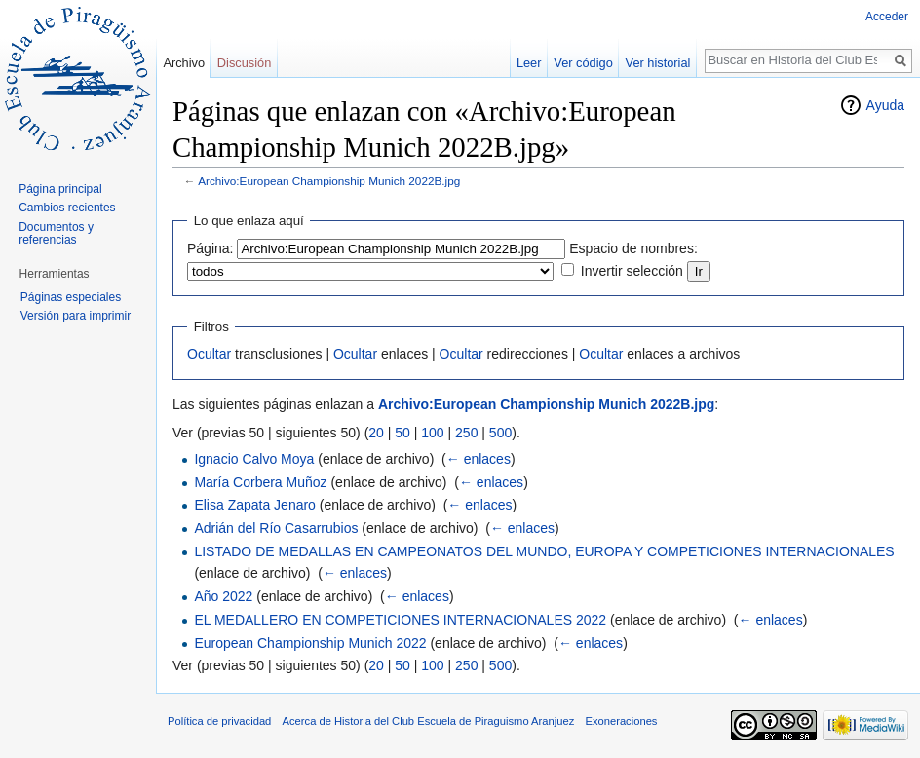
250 (466, 432)
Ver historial (658, 63)
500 (500, 432)
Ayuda (885, 105)
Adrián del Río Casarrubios (276, 528)
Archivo (184, 63)
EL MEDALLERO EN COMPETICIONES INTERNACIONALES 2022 (400, 619)
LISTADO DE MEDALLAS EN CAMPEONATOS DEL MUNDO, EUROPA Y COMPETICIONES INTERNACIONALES (544, 551)
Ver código (583, 63)
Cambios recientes (67, 207)
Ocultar (209, 353)
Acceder (886, 16)
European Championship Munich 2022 (310, 643)
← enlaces (478, 459)
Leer (529, 63)
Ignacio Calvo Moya (254, 459)
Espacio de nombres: (633, 248)
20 (376, 432)
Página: (210, 248)
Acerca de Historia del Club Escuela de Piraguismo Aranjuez (429, 721)
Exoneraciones (621, 721)
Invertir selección (632, 271)
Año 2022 (223, 596)
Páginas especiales (70, 297)
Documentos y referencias (56, 233)
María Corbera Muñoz (260, 482)
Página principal (60, 189)
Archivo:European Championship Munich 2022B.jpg (329, 180)
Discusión (244, 63)
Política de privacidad (219, 721)
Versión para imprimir (75, 315)
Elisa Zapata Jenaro (255, 504)
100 (432, 432)
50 (402, 432)
